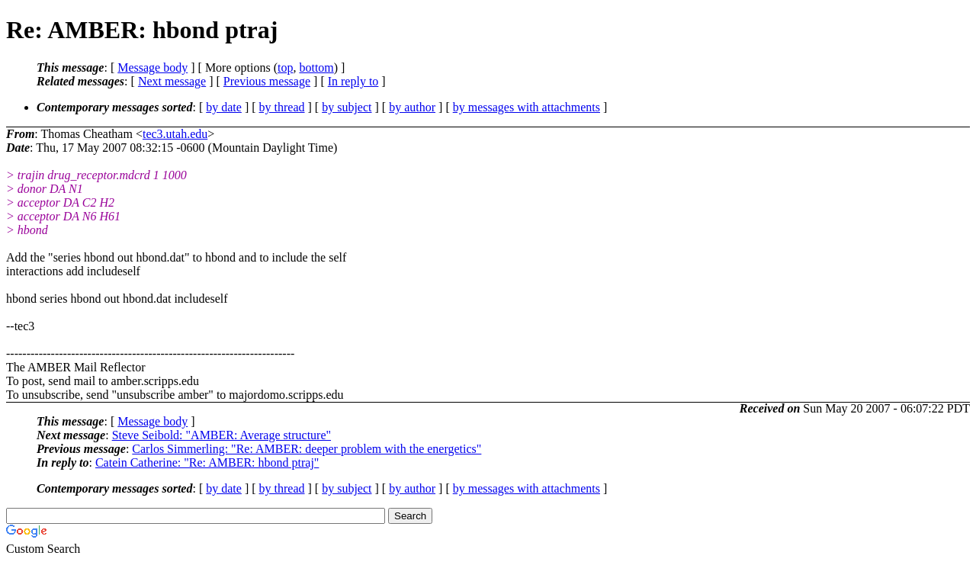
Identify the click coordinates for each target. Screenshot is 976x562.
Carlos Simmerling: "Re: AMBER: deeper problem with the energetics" (306, 448)
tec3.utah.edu (175, 133)
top (285, 67)
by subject (346, 107)
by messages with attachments (526, 107)
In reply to (353, 81)
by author (412, 107)
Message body (152, 67)
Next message (172, 81)
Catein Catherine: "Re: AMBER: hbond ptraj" (207, 462)
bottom (316, 67)
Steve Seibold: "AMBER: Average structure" (221, 435)
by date (224, 107)
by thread (282, 107)
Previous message (266, 81)
